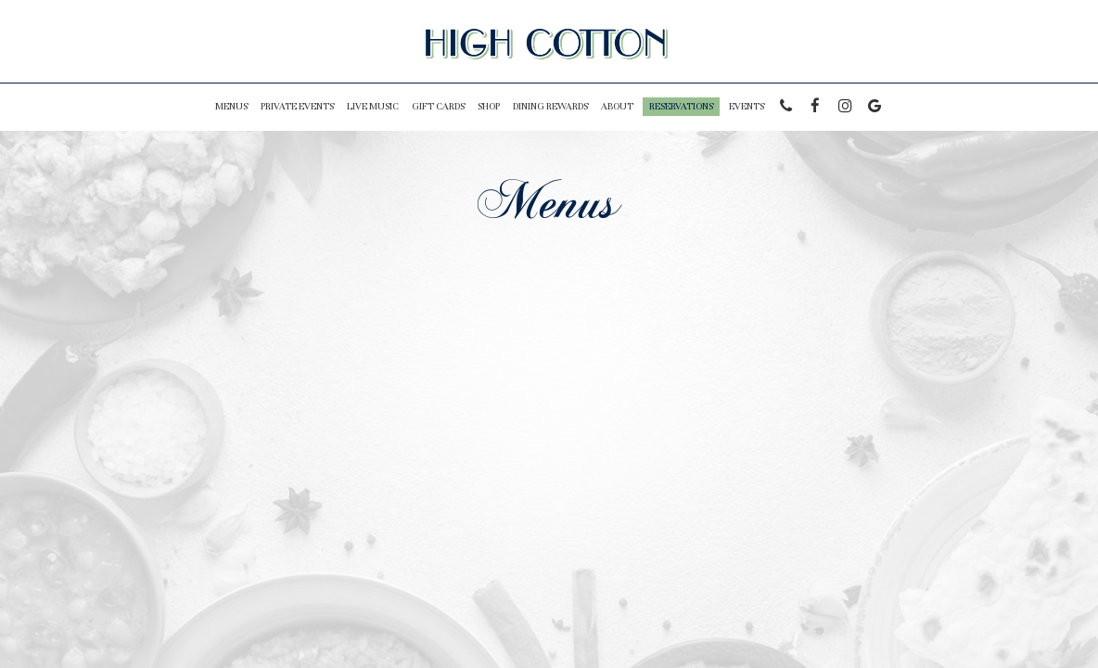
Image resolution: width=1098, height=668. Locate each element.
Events (746, 106)
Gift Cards (438, 106)
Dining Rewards (550, 106)
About (617, 106)
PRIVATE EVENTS (297, 106)
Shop (489, 106)
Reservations (681, 106)
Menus (231, 106)
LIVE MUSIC (373, 106)
